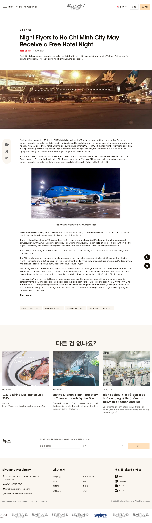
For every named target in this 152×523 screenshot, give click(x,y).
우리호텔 (57, 476)
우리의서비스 (88, 476)
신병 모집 (57, 490)
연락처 (56, 485)
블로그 (85, 481)
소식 (55, 481)
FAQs (85, 490)
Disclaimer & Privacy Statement (15, 501)
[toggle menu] (8, 6)
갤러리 (85, 485)
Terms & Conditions (39, 501)
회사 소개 (59, 469)
